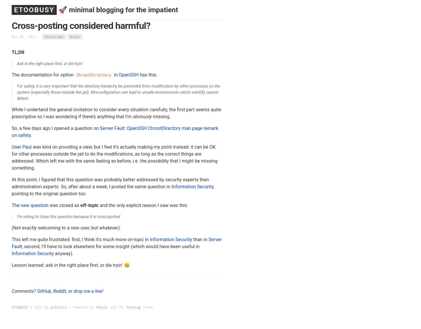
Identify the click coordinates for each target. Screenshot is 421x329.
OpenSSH (129, 75)
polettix (59, 307)
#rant (75, 36)
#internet (54, 36)
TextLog (133, 307)
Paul (27, 147)
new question (35, 205)
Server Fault (112, 128)
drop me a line (87, 291)
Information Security (193, 186)
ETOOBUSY (34, 10)
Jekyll (102, 307)
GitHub (44, 291)
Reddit (59, 291)
